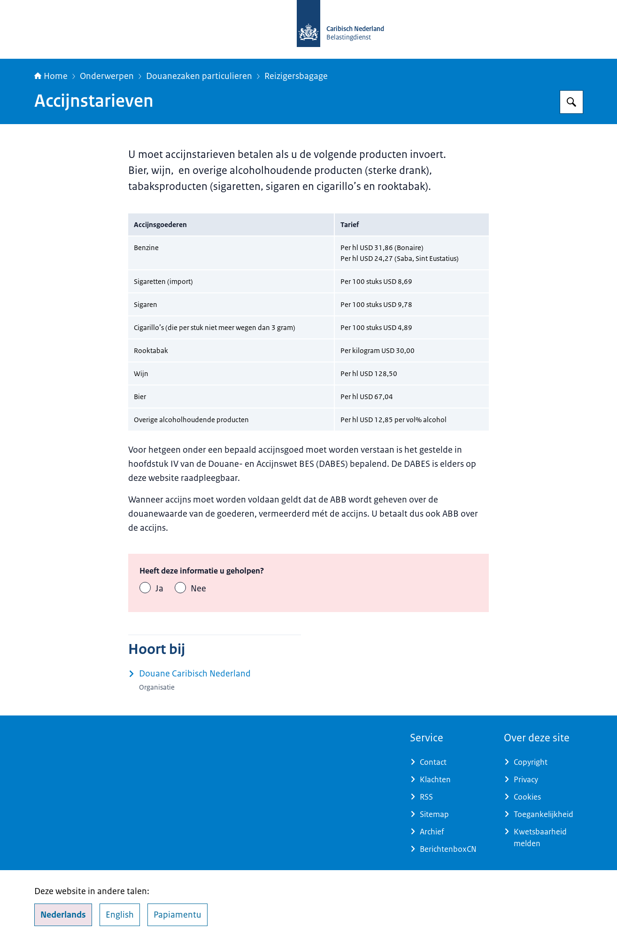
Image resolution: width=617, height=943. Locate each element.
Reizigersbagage (296, 76)
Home (51, 76)
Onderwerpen (107, 76)
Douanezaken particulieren (199, 76)
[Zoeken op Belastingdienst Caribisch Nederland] (571, 102)
